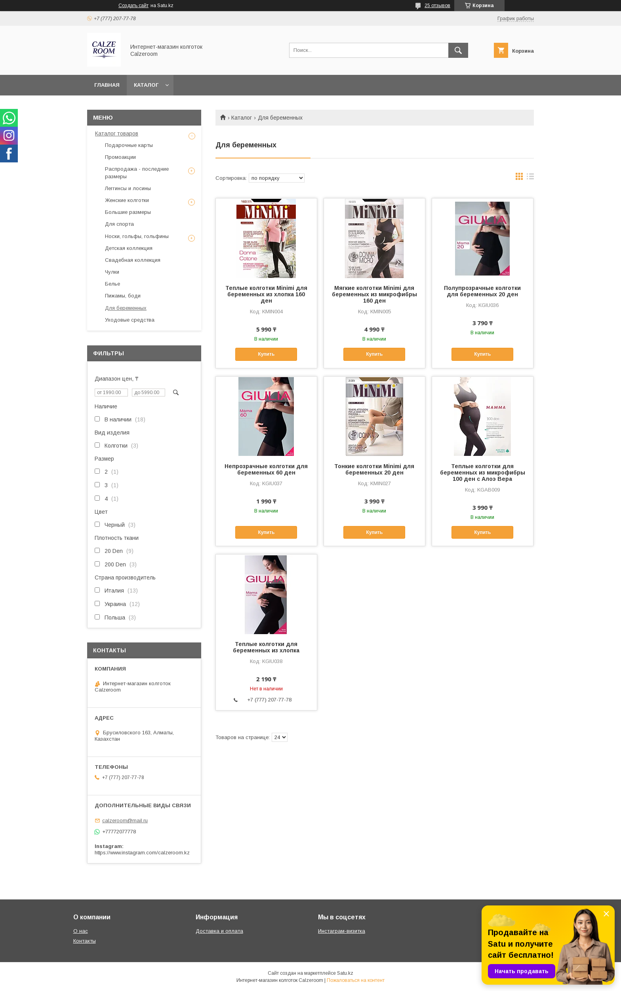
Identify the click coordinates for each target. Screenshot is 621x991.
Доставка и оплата (219, 931)
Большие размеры (128, 212)
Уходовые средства (129, 320)
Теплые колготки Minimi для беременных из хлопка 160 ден (266, 294)
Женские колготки (127, 200)
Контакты (84, 941)
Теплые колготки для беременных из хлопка (266, 647)
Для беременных (126, 308)
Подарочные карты (129, 145)
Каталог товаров (116, 133)
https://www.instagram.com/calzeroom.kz (142, 853)
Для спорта (119, 224)
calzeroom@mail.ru (125, 820)
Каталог (146, 85)
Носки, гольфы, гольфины (137, 236)
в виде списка (530, 178)
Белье (112, 284)
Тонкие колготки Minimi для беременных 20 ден (374, 469)
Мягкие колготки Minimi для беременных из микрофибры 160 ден (374, 294)
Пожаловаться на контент (356, 980)
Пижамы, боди (123, 296)
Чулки (112, 272)
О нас (80, 931)
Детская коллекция (128, 248)
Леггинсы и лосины (128, 188)
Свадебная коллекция (132, 260)
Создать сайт (133, 5)
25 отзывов (437, 5)
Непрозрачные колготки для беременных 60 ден (266, 469)
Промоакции (120, 157)
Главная (107, 85)
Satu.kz (345, 973)
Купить (266, 354)
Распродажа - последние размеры (137, 172)
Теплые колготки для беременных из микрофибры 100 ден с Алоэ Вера (482, 472)
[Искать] (458, 50)
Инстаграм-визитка (341, 931)
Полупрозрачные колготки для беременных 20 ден (482, 291)
